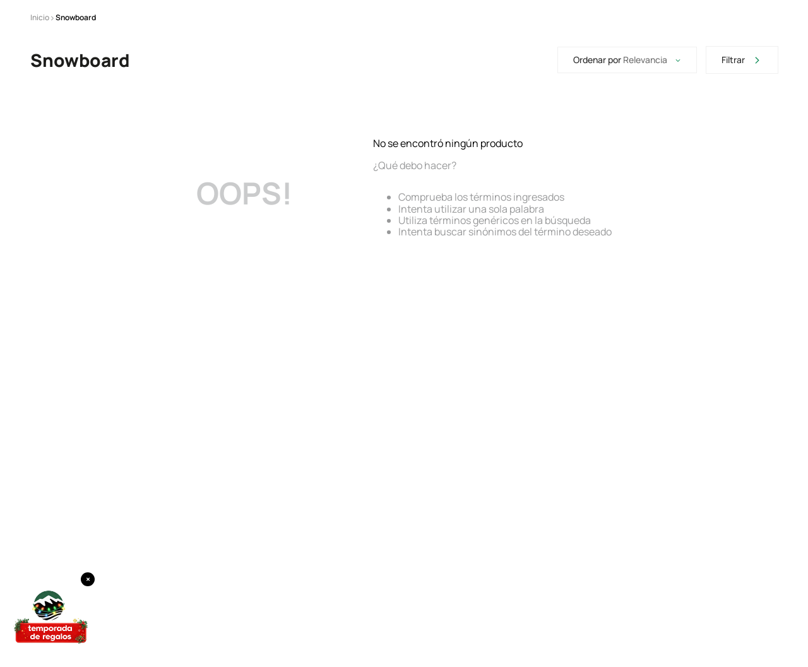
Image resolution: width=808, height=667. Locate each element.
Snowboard (76, 17)
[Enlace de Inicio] (39, 17)
